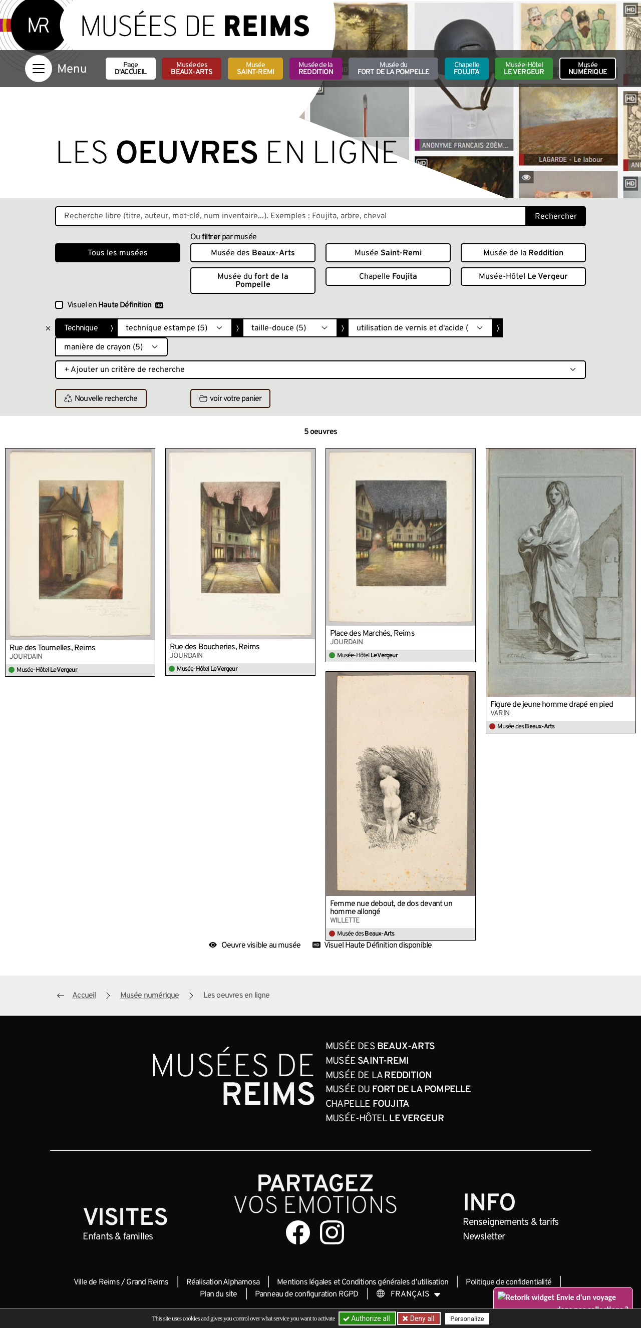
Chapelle (466, 69)
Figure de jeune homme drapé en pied (551, 705)
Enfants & (118, 1237)
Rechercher (556, 217)
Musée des (191, 69)
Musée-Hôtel (524, 69)
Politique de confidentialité (508, 1282)
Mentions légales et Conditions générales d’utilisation (362, 1282)
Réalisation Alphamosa (222, 1282)
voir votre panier (230, 399)
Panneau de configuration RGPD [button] (307, 1294)
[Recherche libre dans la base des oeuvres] (290, 216)
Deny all (421, 1318)
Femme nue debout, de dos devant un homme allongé (391, 908)
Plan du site (218, 1294)
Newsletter (484, 1237)
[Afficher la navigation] (38, 68)
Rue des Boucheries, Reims (214, 647)
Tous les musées (118, 253)
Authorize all (367, 1318)
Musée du (394, 69)
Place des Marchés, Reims (372, 634)
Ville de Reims (97, 1282)
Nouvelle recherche (101, 399)
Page (131, 69)
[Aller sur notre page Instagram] (332, 1232)
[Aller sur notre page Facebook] (298, 1232)
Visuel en (115, 305)
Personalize (467, 1318)
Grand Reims (147, 1282)
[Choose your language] (408, 1294)
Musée (255, 69)
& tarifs (511, 1222)
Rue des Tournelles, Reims (52, 648)
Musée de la (315, 69)
